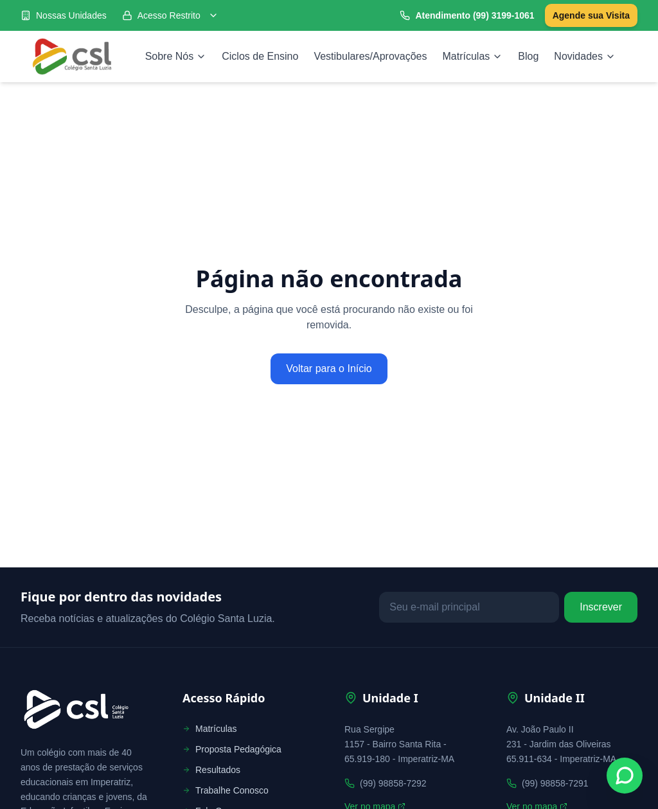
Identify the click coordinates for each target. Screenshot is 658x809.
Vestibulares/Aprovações (370, 56)
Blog (528, 56)
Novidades (585, 56)
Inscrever (601, 606)
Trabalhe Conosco (225, 790)
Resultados (211, 770)
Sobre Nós (176, 56)
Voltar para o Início (328, 368)
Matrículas (473, 56)
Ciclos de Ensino (260, 56)
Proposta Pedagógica (231, 749)
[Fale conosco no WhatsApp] (625, 776)
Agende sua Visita (591, 15)
